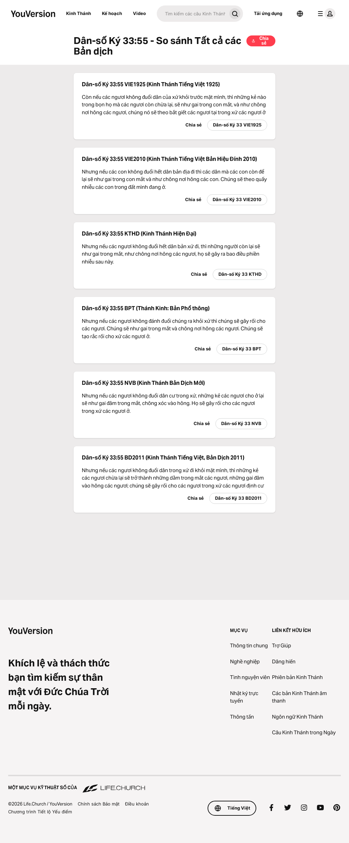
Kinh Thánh (78, 13)
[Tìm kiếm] (192, 13)
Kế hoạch (112, 13)
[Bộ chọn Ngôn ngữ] (300, 13)
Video (139, 13)
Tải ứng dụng (268, 13)
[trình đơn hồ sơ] (325, 13)
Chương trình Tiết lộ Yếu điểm (40, 811)
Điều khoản (137, 804)
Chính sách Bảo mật (99, 804)
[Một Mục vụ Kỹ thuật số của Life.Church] (174, 784)
